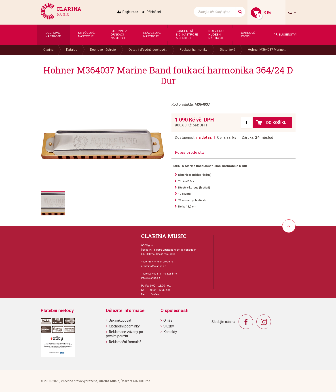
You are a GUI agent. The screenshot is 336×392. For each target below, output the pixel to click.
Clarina (48, 50)
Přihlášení (154, 12)
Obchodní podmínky (124, 326)
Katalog (71, 50)
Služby (168, 326)
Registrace (130, 12)
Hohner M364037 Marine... (267, 50)
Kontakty (170, 332)
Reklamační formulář (125, 342)
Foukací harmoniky (193, 50)
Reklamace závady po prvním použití (124, 334)
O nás (167, 320)
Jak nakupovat (120, 320)
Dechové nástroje (103, 50)
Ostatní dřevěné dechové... (148, 50)
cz (290, 12)
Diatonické (227, 50)
